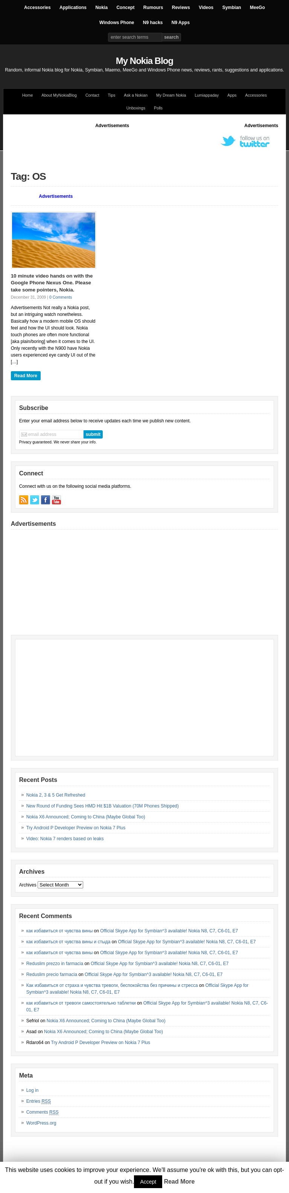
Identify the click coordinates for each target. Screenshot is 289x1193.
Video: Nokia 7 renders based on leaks (65, 838)
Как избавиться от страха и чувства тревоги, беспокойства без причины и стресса (112, 985)
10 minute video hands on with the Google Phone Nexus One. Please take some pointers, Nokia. (52, 283)
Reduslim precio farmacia (51, 974)
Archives (28, 885)
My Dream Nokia (171, 95)
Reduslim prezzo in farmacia (54, 963)
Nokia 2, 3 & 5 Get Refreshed (55, 795)
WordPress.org (41, 1123)
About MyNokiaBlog (59, 95)
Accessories (37, 7)
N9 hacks (153, 22)
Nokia (101, 7)
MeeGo (257, 7)
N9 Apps (181, 22)
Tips (112, 95)
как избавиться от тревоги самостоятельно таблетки (81, 1003)
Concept (125, 7)
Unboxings (135, 108)
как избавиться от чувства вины (59, 930)
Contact (92, 95)
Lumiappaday (207, 95)
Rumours (153, 7)
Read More (25, 375)
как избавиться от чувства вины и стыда (68, 941)
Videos (206, 7)
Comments (42, 1112)
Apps (231, 95)
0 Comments (60, 297)
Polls (158, 108)
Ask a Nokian (136, 95)
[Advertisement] (148, 146)
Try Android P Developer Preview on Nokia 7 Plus (75, 827)
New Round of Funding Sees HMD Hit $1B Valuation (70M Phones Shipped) (102, 806)
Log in (32, 1090)
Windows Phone (116, 22)
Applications (73, 7)
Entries (38, 1101)
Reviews (181, 7)
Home (27, 95)
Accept (148, 1182)
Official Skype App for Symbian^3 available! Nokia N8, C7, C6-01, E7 (169, 930)
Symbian (231, 7)
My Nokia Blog (144, 61)
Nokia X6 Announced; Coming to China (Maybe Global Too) (85, 817)
